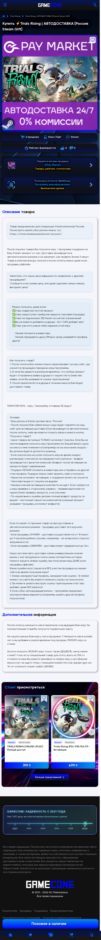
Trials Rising (15, 16)
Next (91, 768)
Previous (8, 768)
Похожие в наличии (49, 924)
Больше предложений (50, 851)
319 (27, 765)
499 (73, 765)
